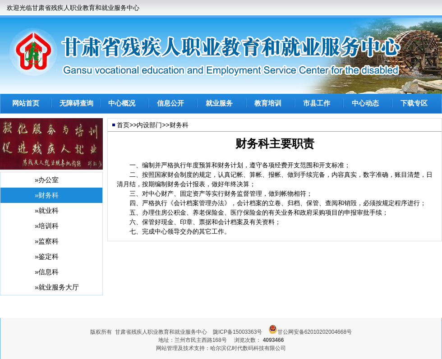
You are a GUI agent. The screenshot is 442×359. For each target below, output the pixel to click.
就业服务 (219, 103)
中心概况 (121, 103)
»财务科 (47, 195)
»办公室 (47, 180)
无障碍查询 (76, 103)
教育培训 (267, 103)
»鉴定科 (47, 256)
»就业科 (47, 210)
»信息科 (47, 272)
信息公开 (170, 103)
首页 (123, 125)
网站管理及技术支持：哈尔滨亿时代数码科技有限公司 (221, 348)
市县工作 (316, 103)
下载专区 (414, 103)
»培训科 (47, 226)
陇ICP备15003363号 (237, 332)
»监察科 (47, 241)
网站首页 (25, 103)
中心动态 (365, 103)
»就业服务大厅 (57, 287)
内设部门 (149, 125)
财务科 (179, 125)
